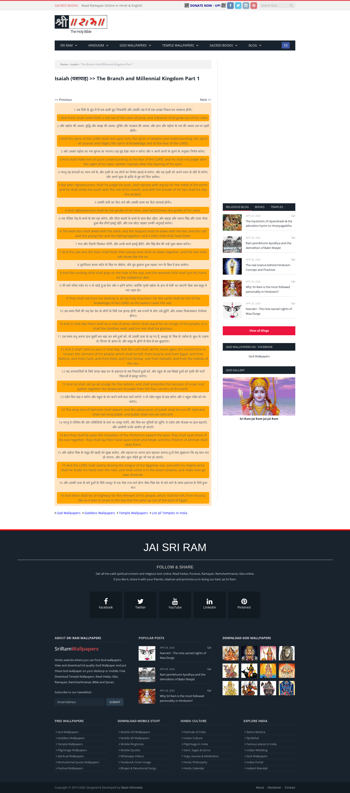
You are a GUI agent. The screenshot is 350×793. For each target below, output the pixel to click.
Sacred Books (221, 45)
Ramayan (61, 682)
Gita (115, 676)
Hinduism (96, 45)
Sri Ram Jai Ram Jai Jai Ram (259, 419)
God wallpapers (111, 660)
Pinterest (244, 603)
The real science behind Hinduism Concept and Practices (268, 267)
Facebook (106, 603)
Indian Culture (192, 738)
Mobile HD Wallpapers (135, 732)
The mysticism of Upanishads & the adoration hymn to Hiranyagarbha (269, 223)
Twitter (140, 603)
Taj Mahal (252, 738)
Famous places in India (261, 744)
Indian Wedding (256, 750)
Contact (290, 787)
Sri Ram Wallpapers (84, 638)
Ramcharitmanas (80, 682)
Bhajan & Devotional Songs (138, 768)
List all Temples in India (169, 513)
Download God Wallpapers (247, 638)
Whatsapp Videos (132, 756)
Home (64, 64)
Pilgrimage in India (195, 744)
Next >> (205, 100)
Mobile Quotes (130, 750)
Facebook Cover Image (136, 762)
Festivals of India (194, 732)
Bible (95, 682)
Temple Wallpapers (178, 45)
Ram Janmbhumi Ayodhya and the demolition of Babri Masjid (268, 245)
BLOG (253, 45)
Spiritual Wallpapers (71, 756)
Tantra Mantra (255, 732)
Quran (109, 682)
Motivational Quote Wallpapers (78, 762)
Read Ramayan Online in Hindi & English (111, 6)
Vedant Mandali (256, 768)
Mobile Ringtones (132, 744)
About (260, 787)
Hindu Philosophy (195, 762)
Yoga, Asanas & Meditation (201, 756)
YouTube (175, 603)
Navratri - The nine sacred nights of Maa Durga (269, 311)
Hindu (59, 660)
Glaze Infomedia (131, 787)
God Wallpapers (133, 45)
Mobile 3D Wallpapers (135, 738)
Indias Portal (254, 762)
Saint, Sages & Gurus (196, 750)
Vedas (107, 676)
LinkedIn (210, 603)
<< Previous (63, 100)
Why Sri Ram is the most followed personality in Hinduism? (268, 289)
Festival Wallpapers (70, 768)
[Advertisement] (214, 25)
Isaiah (74, 64)
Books (260, 207)
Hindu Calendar (193, 768)
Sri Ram (66, 45)
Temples (277, 207)
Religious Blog (237, 207)
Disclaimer (274, 787)
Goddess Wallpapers (99, 513)
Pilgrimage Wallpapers (72, 750)
